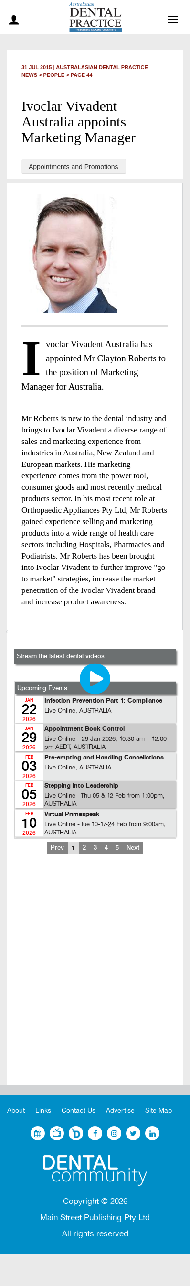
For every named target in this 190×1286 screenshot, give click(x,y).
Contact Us (78, 1111)
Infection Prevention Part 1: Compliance (103, 701)
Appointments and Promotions (73, 166)
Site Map (158, 1111)
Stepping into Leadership (81, 786)
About (16, 1111)
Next (133, 847)
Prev (57, 847)
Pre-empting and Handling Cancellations (104, 758)
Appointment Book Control (84, 729)
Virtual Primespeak (71, 815)
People (54, 75)
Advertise (120, 1111)
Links (43, 1111)
